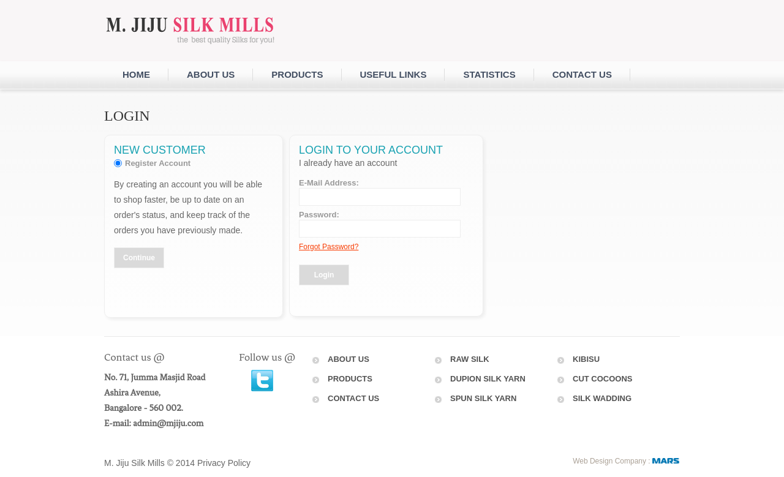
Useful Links (393, 74)
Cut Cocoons (603, 378)
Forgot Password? (328, 246)
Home (136, 74)
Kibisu (586, 359)
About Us (211, 74)
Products (297, 74)
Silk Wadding (602, 398)
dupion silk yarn (488, 378)
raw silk (469, 359)
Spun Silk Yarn (483, 398)
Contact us (582, 74)
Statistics (489, 74)
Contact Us (353, 398)
